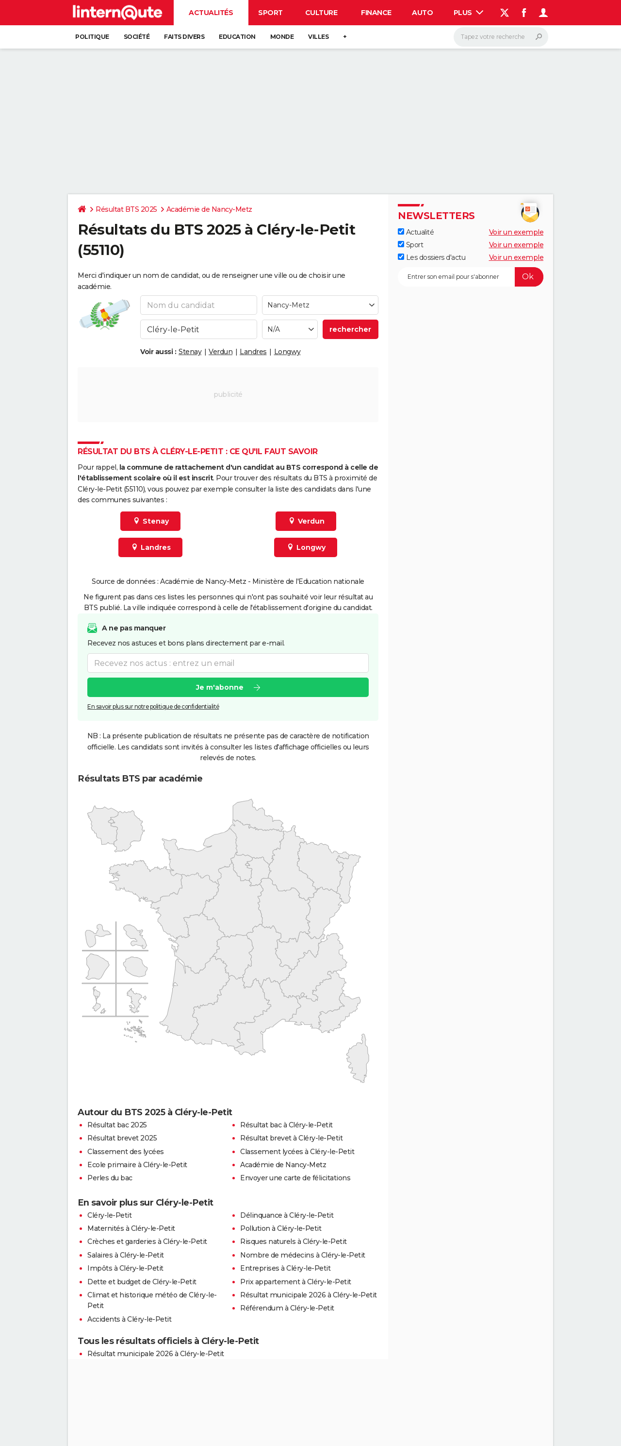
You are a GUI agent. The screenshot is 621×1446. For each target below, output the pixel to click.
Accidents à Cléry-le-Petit (129, 1319)
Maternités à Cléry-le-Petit (131, 1228)
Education (237, 36)
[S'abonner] (470, 277)
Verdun (220, 351)
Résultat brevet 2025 (122, 1138)
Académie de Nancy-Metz (209, 209)
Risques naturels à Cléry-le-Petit (293, 1241)
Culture (321, 12)
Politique (92, 36)
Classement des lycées (125, 1151)
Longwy (287, 351)
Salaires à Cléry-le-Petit (125, 1255)
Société (137, 36)
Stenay (190, 351)
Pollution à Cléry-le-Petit (280, 1228)
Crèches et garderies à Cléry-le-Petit (147, 1241)
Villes (318, 36)
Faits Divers (184, 36)
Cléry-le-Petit (109, 1215)
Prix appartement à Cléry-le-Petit (295, 1281)
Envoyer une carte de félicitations (295, 1178)
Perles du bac (109, 1178)
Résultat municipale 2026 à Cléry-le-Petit (308, 1295)
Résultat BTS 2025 (126, 209)
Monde (282, 36)
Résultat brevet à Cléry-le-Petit (291, 1138)
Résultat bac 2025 (117, 1125)
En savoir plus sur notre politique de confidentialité (153, 706)
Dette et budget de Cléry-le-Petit (141, 1281)
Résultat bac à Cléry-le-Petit (286, 1125)
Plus (469, 12)
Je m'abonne (220, 687)
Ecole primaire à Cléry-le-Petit (137, 1164)
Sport (270, 12)
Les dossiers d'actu (431, 257)
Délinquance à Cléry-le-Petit (286, 1215)
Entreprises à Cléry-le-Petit (285, 1268)
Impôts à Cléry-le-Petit (125, 1268)
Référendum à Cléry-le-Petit (287, 1308)
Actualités (211, 12)
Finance (376, 12)
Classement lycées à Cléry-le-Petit (297, 1151)
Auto (422, 12)
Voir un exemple (516, 232)
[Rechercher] (501, 37)
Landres (253, 351)
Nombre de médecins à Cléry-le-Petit (302, 1255)
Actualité (416, 232)
